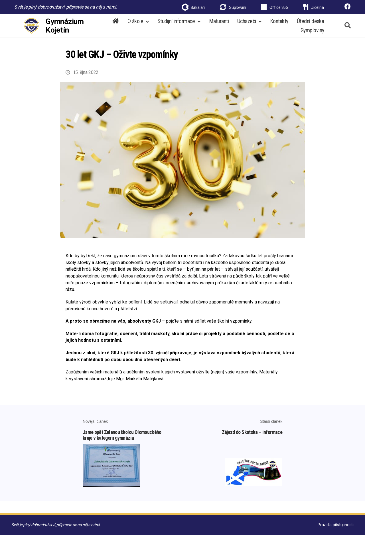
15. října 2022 (85, 78)
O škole (135, 24)
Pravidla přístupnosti (336, 524)
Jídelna (313, 7)
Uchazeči (246, 24)
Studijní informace (176, 24)
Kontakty (279, 24)
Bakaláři (198, 7)
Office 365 (274, 7)
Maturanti (219, 24)
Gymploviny (312, 33)
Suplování (233, 7)
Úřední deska (310, 24)
